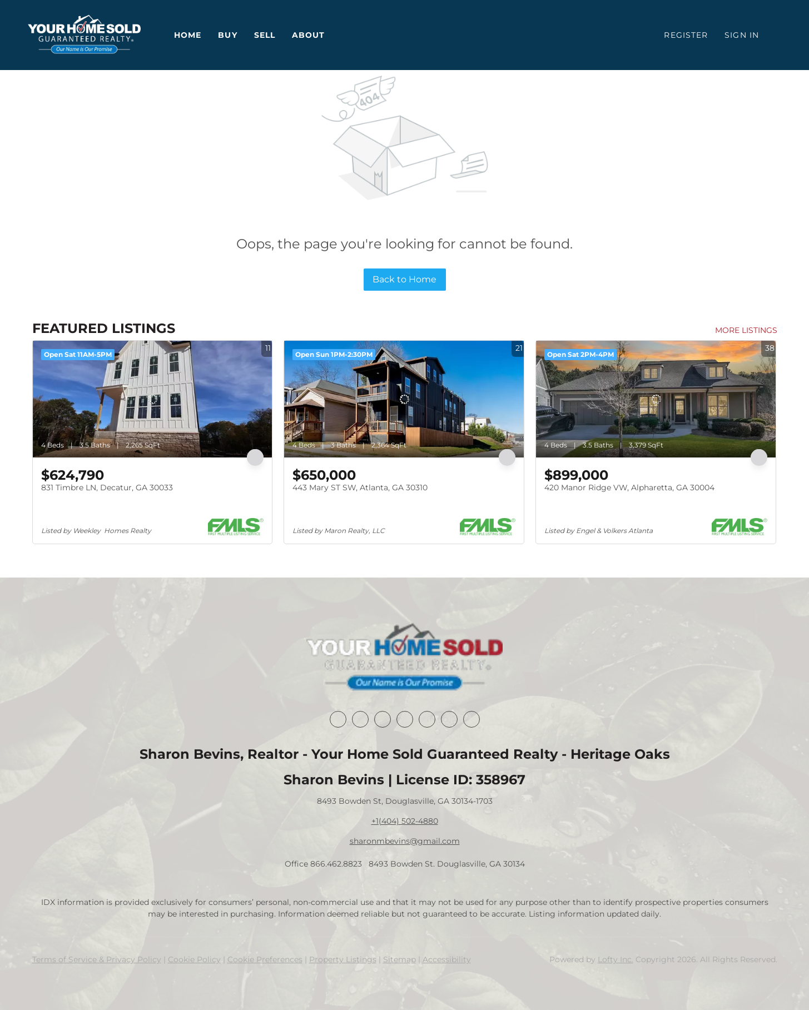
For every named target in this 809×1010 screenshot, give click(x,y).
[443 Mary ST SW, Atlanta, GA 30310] (404, 399)
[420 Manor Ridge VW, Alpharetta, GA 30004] (656, 399)
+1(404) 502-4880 (404, 821)
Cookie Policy (194, 959)
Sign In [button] (741, 35)
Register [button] (686, 35)
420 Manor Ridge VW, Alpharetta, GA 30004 (629, 487)
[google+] (471, 719)
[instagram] (427, 719)
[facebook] (338, 719)
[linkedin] (360, 719)
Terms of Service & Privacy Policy (96, 959)
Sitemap (399, 959)
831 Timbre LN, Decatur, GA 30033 (107, 487)
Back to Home (404, 279)
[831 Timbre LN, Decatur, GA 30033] (152, 399)
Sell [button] (264, 35)
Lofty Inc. (615, 959)
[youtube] (449, 719)
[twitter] (382, 719)
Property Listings (342, 959)
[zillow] (404, 719)
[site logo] (404, 658)
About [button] (308, 35)
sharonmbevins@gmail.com (405, 841)
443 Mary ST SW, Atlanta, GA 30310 (360, 487)
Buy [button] (227, 35)
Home (187, 35)
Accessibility (447, 959)
